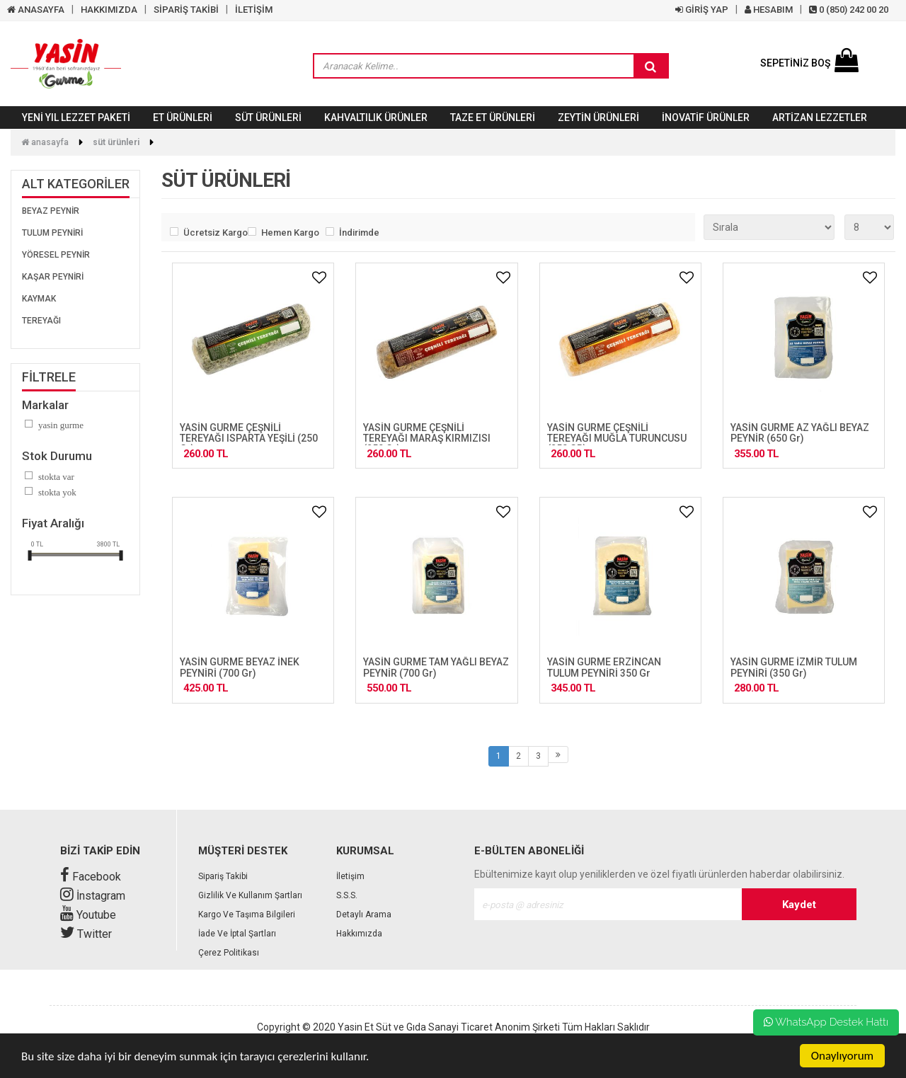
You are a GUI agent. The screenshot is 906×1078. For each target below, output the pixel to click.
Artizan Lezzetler (819, 117)
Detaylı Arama (363, 914)
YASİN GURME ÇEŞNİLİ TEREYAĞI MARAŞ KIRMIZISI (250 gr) (427, 438)
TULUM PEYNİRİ (52, 233)
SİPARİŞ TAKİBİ (186, 9)
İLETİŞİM (254, 9)
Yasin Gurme (61, 425)
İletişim (350, 876)
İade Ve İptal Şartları (237, 934)
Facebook (90, 876)
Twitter (86, 934)
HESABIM (769, 9)
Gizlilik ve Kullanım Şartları (250, 895)
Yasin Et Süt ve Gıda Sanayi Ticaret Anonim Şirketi (449, 1027)
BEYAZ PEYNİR (50, 211)
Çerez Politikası (228, 953)
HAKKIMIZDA (109, 9)
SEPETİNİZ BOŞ (809, 63)
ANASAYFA (35, 9)
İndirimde (359, 232)
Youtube (88, 915)
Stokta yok (57, 492)
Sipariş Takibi (223, 876)
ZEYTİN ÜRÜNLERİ (598, 117)
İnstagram (92, 895)
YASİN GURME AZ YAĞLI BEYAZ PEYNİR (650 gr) (799, 433)
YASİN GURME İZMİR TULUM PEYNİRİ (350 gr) (793, 667)
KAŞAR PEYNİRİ (53, 277)
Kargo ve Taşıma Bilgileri (246, 914)
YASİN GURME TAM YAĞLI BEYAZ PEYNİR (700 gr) (436, 667)
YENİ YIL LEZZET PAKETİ (76, 117)
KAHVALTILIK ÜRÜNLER (376, 117)
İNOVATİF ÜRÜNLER (706, 117)
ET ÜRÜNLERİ (182, 117)
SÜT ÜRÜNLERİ (268, 117)
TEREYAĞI (41, 321)
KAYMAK (39, 299)
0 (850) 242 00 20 (848, 9)
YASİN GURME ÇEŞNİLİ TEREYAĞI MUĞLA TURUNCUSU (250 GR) (617, 438)
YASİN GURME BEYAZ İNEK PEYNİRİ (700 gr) (239, 667)
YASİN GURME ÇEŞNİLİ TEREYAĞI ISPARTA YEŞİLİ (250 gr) (249, 438)
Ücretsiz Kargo (212, 232)
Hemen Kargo (290, 232)
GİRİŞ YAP (701, 9)
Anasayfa (45, 142)
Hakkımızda (359, 934)
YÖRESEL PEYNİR (56, 255)
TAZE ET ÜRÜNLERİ (492, 117)
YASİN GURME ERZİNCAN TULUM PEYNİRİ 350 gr (604, 667)
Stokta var (56, 476)
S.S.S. (346, 895)
